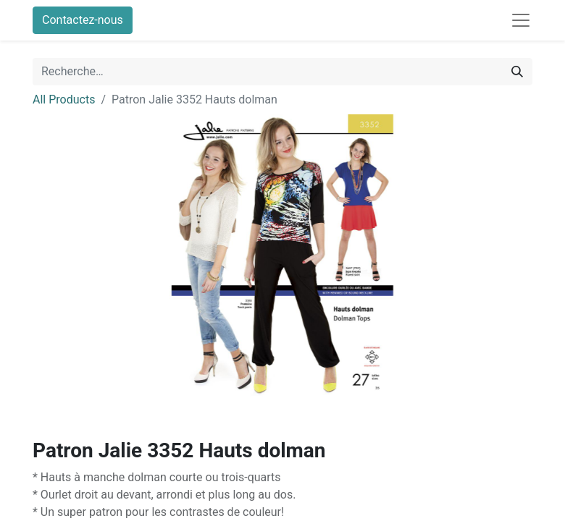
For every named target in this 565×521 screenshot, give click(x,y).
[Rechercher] (517, 71)
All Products (64, 99)
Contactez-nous (82, 20)
